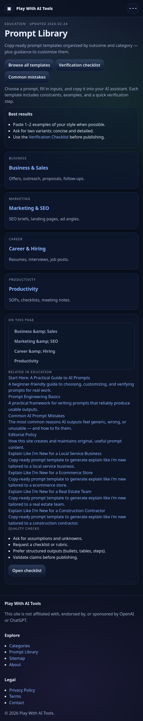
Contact (16, 702)
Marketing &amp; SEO (36, 341)
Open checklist (27, 570)
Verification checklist (79, 65)
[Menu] (133, 8)
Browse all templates (29, 65)
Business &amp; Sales (35, 331)
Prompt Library (23, 652)
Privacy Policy (22, 690)
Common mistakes (27, 77)
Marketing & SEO (29, 208)
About (15, 664)
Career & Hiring (27, 248)
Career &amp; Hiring (34, 351)
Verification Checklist (49, 137)
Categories (19, 646)
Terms (15, 696)
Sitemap (17, 658)
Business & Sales (28, 168)
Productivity (23, 289)
